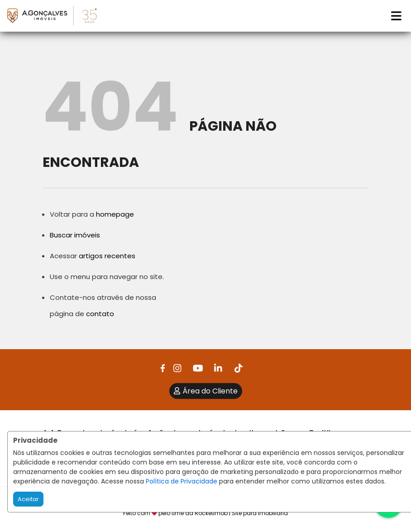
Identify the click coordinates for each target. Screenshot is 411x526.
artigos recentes (107, 256)
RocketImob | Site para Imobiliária (241, 513)
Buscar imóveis (75, 235)
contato (100, 313)
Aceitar (28, 499)
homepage (115, 214)
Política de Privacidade (181, 481)
